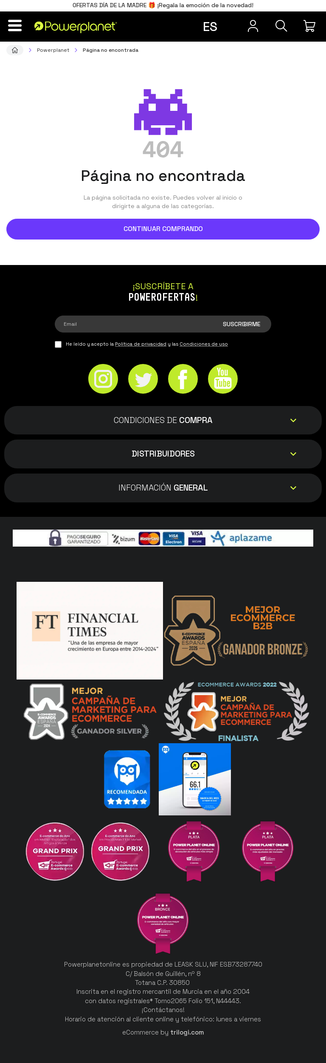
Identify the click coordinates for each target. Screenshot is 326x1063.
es (210, 26)
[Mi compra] (310, 25)
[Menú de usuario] (252, 25)
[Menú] (15, 25)
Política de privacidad (140, 344)
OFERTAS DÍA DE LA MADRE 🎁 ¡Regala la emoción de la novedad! (163, 5)
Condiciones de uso (204, 344)
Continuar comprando (163, 228)
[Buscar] (281, 25)
